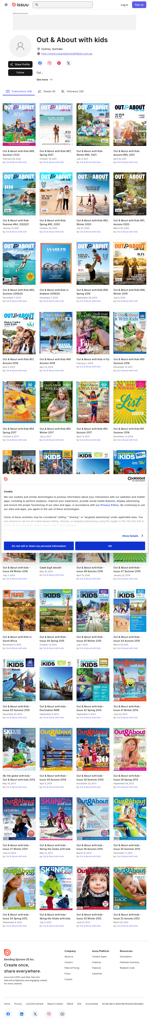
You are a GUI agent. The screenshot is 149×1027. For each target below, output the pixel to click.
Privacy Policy (109, 504)
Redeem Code (127, 973)
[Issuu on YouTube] (62, 1019)
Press (67, 978)
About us (69, 961)
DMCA (70, 1008)
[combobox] (65, 5)
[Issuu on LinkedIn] (22, 1019)
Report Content (55, 1008)
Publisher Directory (129, 967)
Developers (126, 961)
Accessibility (92, 1008)
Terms (7, 1008)
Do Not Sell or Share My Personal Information (122, 1009)
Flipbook (96, 973)
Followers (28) (72, 96)
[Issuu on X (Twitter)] (35, 1019)
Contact (68, 984)
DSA (79, 1008)
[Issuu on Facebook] (8, 1019)
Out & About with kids (16, 167)
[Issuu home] (20, 5)
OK (110, 546)
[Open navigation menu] (6, 4)
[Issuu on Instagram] (49, 1019)
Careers (69, 967)
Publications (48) (19, 96)
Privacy (18, 1008)
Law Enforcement (34, 1008)
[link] (124, 4)
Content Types (99, 961)
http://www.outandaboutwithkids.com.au (66, 53)
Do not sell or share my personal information (39, 546)
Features (96, 967)
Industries (97, 978)
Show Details (130, 535)
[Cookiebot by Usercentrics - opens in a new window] (130, 479)
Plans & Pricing (72, 973)
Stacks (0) (46, 96)
